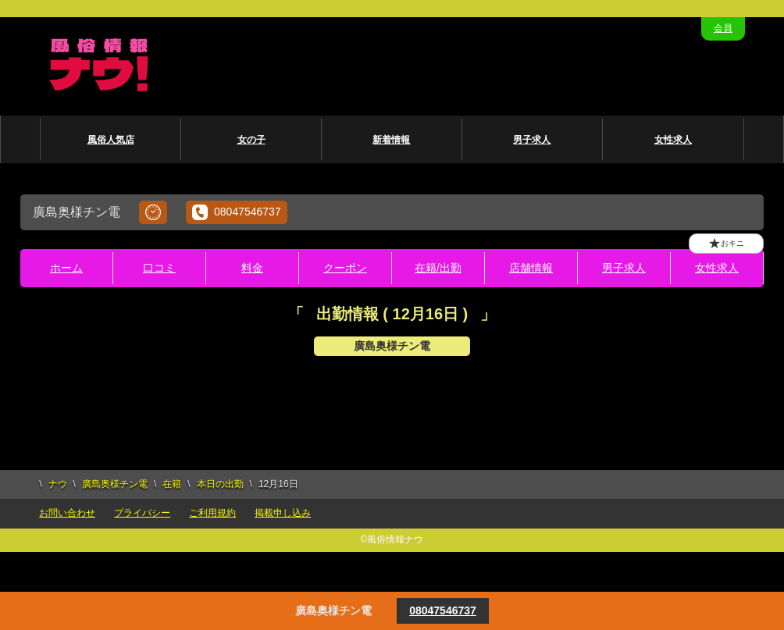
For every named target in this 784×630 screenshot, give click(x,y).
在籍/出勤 (438, 268)
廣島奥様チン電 (115, 484)
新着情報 (391, 139)
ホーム (66, 268)
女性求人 (673, 139)
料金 (252, 268)
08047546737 (236, 212)
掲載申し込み (283, 512)
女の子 (251, 139)
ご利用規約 (212, 512)
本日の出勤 (220, 484)
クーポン (345, 268)
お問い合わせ (67, 512)
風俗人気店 (110, 139)
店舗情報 (531, 268)
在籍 (171, 484)
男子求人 (532, 139)
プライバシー (142, 512)
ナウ (57, 484)
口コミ (159, 268)
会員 (723, 28)
